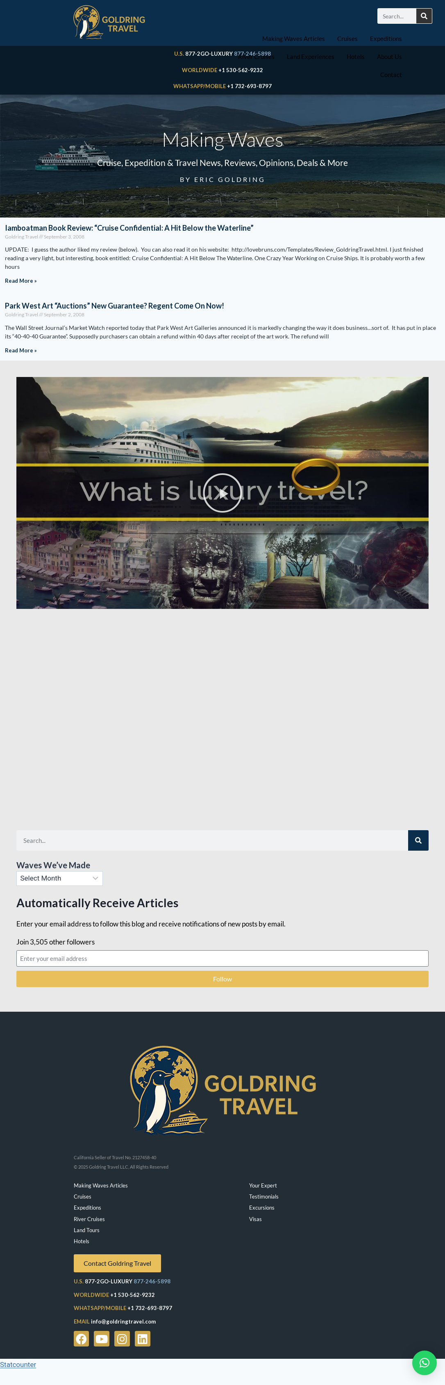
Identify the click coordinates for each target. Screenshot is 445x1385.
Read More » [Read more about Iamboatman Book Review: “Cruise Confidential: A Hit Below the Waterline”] (21, 280)
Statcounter (18, 1364)
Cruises (347, 38)
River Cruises (256, 56)
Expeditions (386, 38)
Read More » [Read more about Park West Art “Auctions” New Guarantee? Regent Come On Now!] (21, 350)
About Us (389, 56)
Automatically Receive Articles (97, 903)
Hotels (356, 56)
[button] (222, 492)
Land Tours (87, 1230)
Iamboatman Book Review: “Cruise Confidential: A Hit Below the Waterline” (129, 227)
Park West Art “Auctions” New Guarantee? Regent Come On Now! (114, 305)
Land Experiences (310, 56)
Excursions (262, 1207)
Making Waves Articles (293, 38)
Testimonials (264, 1196)
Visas (255, 1219)
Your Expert (263, 1185)
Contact (391, 74)
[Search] (424, 16)
